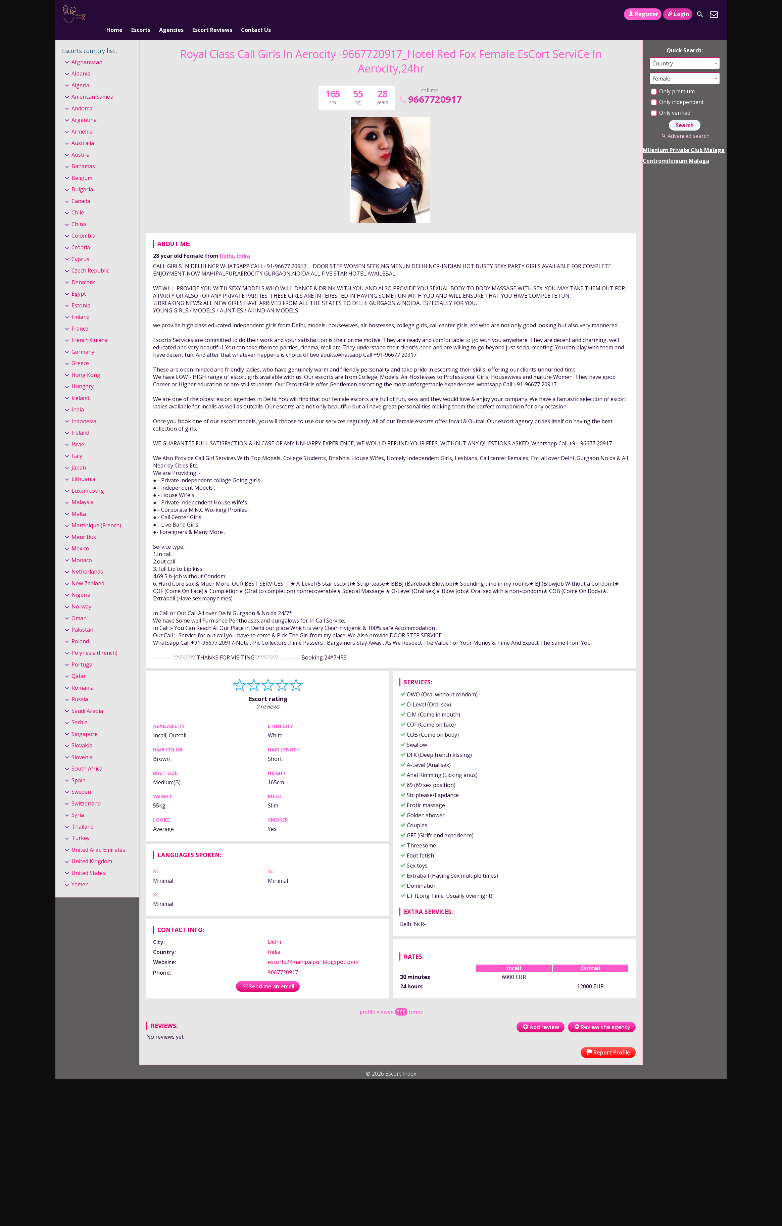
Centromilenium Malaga (676, 149)
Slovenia (82, 746)
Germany (82, 340)
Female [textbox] (661, 67)
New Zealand (87, 572)
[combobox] (684, 52)
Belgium (81, 166)
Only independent (677, 91)
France (79, 317)
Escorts (140, 14)
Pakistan (82, 618)
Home (114, 14)
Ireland (80, 421)
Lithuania (83, 468)
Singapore (84, 723)
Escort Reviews (212, 14)
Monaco (81, 549)
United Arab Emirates (98, 838)
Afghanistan (86, 51)
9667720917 (430, 88)
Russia (79, 688)
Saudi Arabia (87, 699)
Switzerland (86, 792)
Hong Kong (85, 363)
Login (678, 14)
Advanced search (684, 125)
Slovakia (81, 734)
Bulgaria (82, 178)
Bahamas (83, 155)
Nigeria (80, 584)
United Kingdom (91, 850)
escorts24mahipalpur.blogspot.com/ (313, 951)
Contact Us (256, 14)
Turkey (80, 827)
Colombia (83, 225)
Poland (80, 630)
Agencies (171, 14)
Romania (82, 676)
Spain (78, 769)
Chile (77, 201)
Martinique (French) (96, 514)
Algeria (80, 74)
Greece (80, 352)
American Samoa (92, 85)
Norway (81, 595)
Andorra (81, 97)
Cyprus (80, 248)
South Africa (86, 757)
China (78, 213)
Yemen (80, 873)
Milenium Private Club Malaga (684, 139)
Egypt (78, 282)
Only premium (673, 80)
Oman (79, 607)
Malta (78, 502)
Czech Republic (90, 259)
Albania (80, 62)
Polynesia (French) (94, 641)
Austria (80, 143)
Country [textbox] (662, 52)
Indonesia (83, 410)
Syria (77, 803)
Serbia (79, 711)
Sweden (81, 780)
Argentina (84, 109)
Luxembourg (87, 479)
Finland (80, 305)
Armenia (82, 120)
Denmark (83, 271)
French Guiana (89, 329)
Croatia (80, 236)
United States (88, 862)
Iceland (80, 387)
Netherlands (87, 561)
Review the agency (601, 1016)
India (243, 245)
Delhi (227, 245)
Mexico (80, 537)
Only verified (670, 101)
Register (642, 14)
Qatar (78, 665)
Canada (80, 190)
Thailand (82, 815)
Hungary (82, 375)
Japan (78, 456)
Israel (78, 433)
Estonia (80, 294)
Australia (82, 132)
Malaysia (82, 491)
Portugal (82, 653)
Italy (76, 444)
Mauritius (83, 526)
